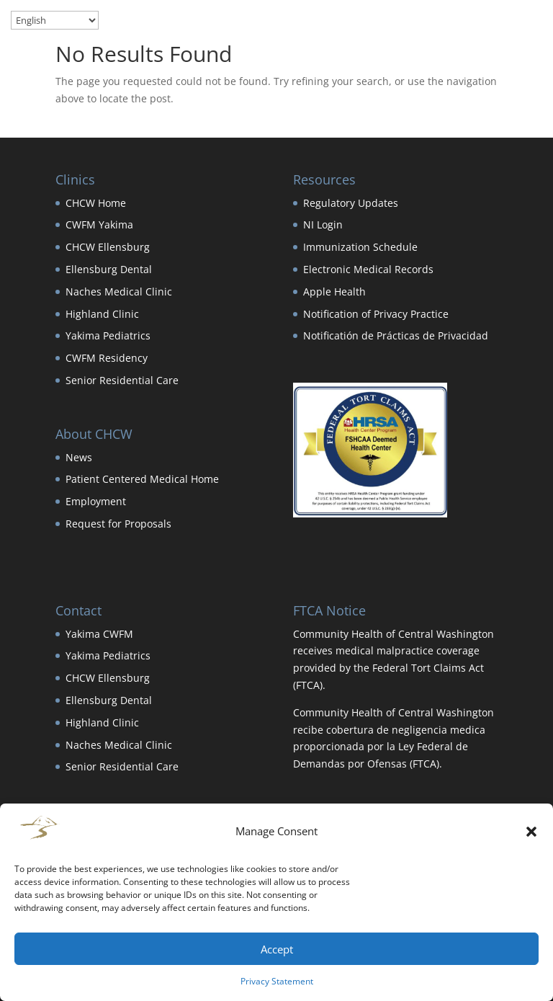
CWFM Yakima (99, 224)
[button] (531, 831)
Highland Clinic (102, 314)
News (79, 457)
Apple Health (334, 291)
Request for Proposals (118, 523)
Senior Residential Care (122, 380)
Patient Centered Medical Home (142, 479)
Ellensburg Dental (109, 269)
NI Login (323, 224)
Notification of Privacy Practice (376, 314)
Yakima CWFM (99, 634)
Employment (96, 501)
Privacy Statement (276, 981)
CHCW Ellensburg (108, 247)
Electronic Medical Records (368, 269)
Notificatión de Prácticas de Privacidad (395, 335)
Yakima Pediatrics (108, 335)
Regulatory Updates (350, 203)
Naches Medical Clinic (119, 291)
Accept (277, 949)
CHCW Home (96, 203)
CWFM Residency (107, 358)
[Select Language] (55, 20)
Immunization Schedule (360, 247)
